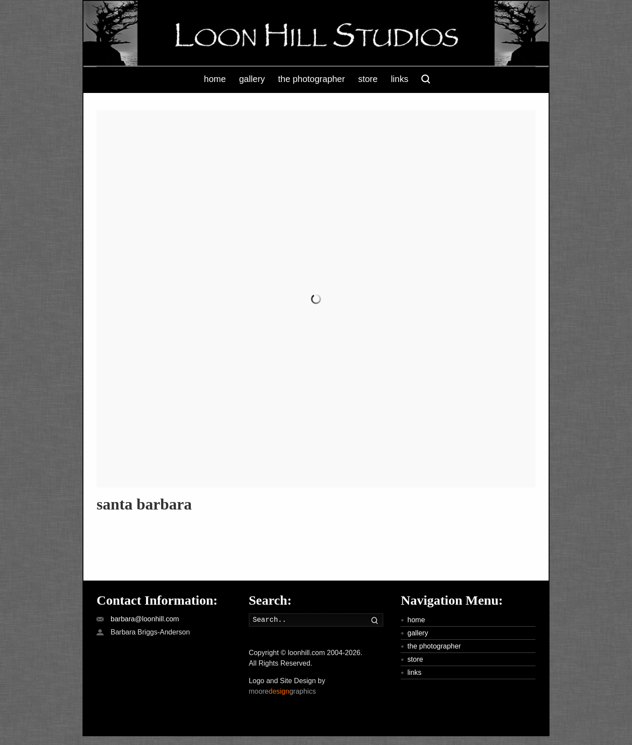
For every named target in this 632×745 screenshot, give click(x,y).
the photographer (434, 646)
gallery (417, 633)
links (414, 672)
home (416, 620)
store (415, 659)
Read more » (117, 519)
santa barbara (144, 504)
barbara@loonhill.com (145, 619)
